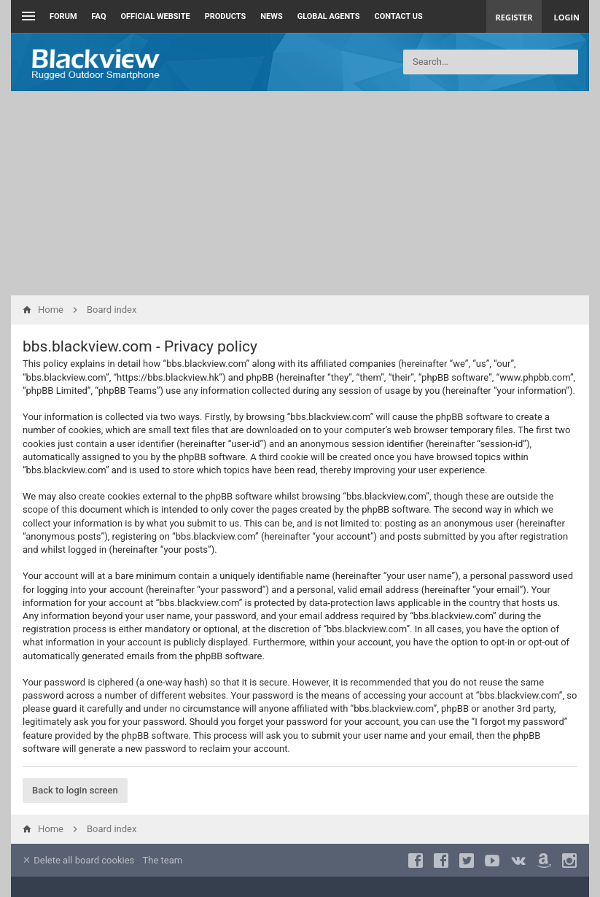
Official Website (155, 16)
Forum (63, 16)
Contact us (399, 16)
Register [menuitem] (514, 17)
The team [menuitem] (163, 860)
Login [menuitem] (566, 17)
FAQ (99, 16)
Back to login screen (75, 790)
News (271, 16)
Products (225, 16)
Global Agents (328, 16)
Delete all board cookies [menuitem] (78, 860)
